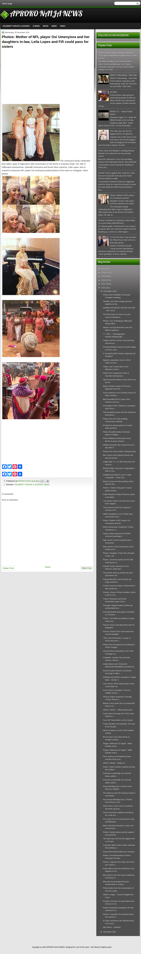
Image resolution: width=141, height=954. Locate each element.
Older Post (86, 568)
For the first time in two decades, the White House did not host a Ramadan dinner (123, 240)
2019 (103, 276)
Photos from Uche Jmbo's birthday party (119, 451)
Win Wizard (95, 947)
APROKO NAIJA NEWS (46, 13)
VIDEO (62, 26)
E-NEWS (36, 26)
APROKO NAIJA (25, 481)
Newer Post (8, 568)
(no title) (113, 92)
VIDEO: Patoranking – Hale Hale (123, 75)
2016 (103, 288)
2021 (103, 269)
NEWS (54, 26)
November (107, 932)
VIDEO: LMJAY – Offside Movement (117, 710)
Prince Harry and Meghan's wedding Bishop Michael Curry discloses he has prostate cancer (116, 153)
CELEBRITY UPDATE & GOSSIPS (16, 26)
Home (47, 567)
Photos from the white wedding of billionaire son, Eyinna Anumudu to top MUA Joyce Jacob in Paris (117, 55)
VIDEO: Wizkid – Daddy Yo (114, 763)
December (107, 291)
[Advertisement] (26, 73)
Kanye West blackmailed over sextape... (119, 852)
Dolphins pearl (106, 947)
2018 (103, 280)
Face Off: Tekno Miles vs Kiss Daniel (118, 720)
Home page (7, 4)
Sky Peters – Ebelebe (112, 927)
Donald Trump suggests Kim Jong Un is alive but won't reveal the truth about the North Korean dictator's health (116, 176)
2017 (103, 284)
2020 (103, 273)
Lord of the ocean (82, 947)
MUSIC (45, 26)
